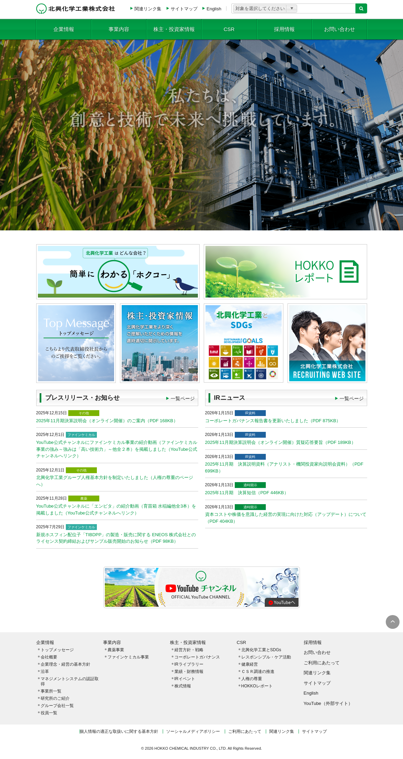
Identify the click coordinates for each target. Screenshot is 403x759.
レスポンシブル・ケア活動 (266, 657)
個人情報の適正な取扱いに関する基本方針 (119, 731)
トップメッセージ (57, 649)
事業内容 (119, 29)
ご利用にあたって (322, 662)
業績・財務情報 (188, 671)
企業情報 (63, 29)
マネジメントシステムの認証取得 (70, 681)
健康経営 (249, 664)
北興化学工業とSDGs (261, 649)
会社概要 (49, 657)
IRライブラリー (188, 664)
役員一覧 (49, 712)
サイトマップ (184, 8)
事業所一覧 (51, 691)
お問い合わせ (339, 29)
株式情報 (182, 686)
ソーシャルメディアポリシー (193, 731)
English (213, 8)
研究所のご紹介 (55, 698)
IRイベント (184, 678)
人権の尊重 (251, 678)
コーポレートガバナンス (197, 657)
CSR (229, 29)
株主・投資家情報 (174, 29)
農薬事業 (116, 649)
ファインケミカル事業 (128, 657)
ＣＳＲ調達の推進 (257, 671)
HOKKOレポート (257, 686)
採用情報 (284, 29)
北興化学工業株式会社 (75, 8)
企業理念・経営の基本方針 (65, 664)
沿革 (45, 671)
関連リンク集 (147, 8)
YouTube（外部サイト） (328, 703)
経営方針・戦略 (188, 649)
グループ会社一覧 (57, 705)
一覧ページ (183, 398)
